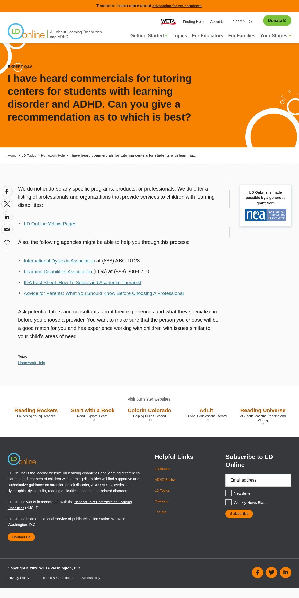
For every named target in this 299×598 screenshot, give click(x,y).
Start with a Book (93, 414)
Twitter (271, 582)
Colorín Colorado (149, 414)
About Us (217, 22)
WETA (168, 22)
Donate (277, 20)
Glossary (162, 509)
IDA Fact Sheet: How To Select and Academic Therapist (87, 282)
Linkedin (285, 582)
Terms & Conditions (61, 587)
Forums (161, 520)
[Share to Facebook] (7, 191)
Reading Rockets (36, 414)
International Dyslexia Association (62, 261)
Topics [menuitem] (180, 35)
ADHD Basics (166, 487)
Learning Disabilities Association (60, 271)
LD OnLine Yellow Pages (52, 223)
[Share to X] (7, 204)
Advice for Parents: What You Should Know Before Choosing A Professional (110, 293)
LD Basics (163, 477)
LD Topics (30, 155)
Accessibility (96, 587)
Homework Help (56, 155)
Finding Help (193, 22)
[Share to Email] (7, 229)
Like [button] (7, 242)
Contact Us (22, 546)
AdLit (206, 414)
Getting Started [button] (149, 35)
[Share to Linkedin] (7, 216)
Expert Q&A (21, 66)
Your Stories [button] (275, 35)
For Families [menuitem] (241, 35)
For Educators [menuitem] (207, 35)
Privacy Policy (21, 587)
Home (12, 155)
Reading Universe (263, 420)
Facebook (257, 582)
